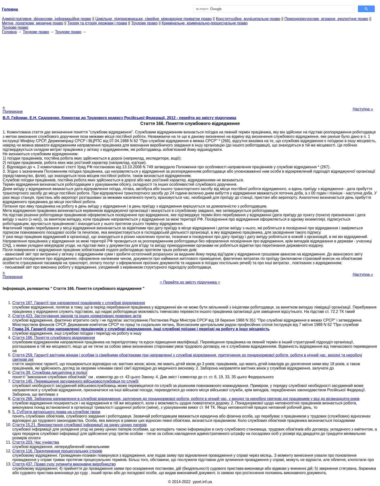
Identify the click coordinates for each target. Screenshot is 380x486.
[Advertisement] (190, 68)
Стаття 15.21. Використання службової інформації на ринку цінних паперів (79, 425)
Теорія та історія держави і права (97, 23)
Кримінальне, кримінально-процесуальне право (204, 23)
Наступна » (363, 109)
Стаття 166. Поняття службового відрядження (53, 338)
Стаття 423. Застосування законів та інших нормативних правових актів (76, 316)
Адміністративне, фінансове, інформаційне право (46, 19)
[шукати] (273, 9)
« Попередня (13, 109)
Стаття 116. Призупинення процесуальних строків (57, 451)
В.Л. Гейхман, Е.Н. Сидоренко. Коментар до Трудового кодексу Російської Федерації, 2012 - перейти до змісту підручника (119, 118)
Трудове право (144, 23)
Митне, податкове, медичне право (32, 23)
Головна (9, 32)
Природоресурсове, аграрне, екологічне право (326, 19)
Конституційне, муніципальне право (248, 19)
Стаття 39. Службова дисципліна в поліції (49, 372)
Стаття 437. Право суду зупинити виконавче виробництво (64, 464)
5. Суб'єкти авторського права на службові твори (56, 412)
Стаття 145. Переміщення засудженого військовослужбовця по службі (75, 381)
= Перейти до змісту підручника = (190, 282)
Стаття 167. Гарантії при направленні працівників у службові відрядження (78, 303)
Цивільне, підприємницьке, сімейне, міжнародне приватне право (153, 19)
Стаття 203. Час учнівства (35, 442)
